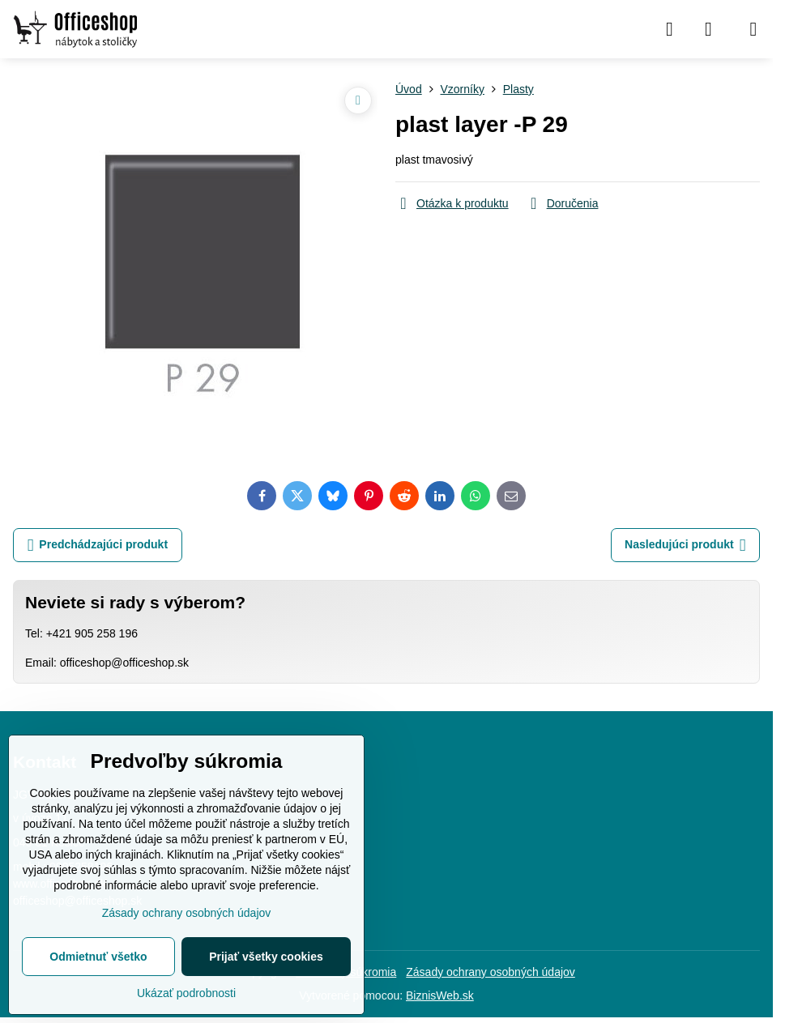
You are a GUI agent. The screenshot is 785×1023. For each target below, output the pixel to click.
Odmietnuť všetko (98, 956)
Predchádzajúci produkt (98, 545)
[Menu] (753, 29)
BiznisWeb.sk (440, 995)
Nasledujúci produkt (685, 545)
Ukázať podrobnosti (186, 993)
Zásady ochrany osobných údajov (490, 971)
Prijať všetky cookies (266, 956)
